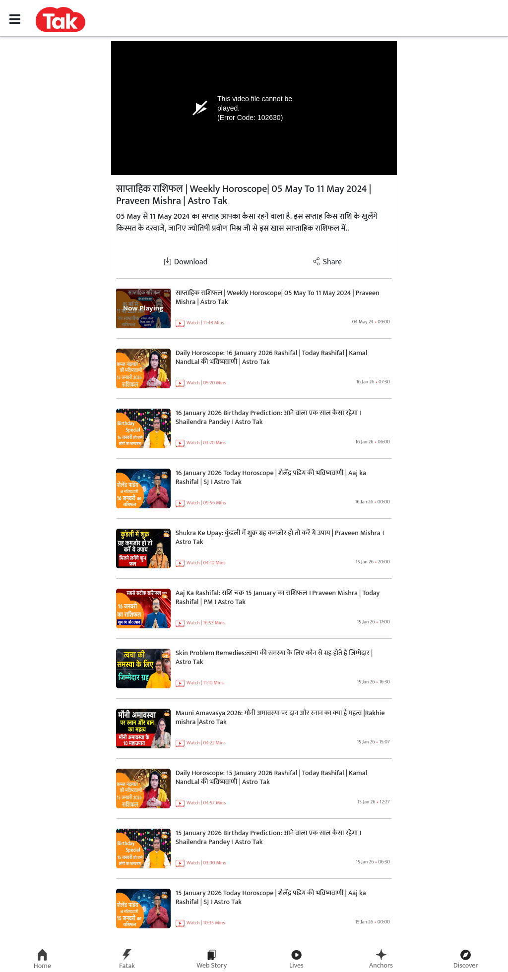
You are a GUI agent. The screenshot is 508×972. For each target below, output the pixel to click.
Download (185, 262)
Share (327, 262)
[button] (60, 19)
